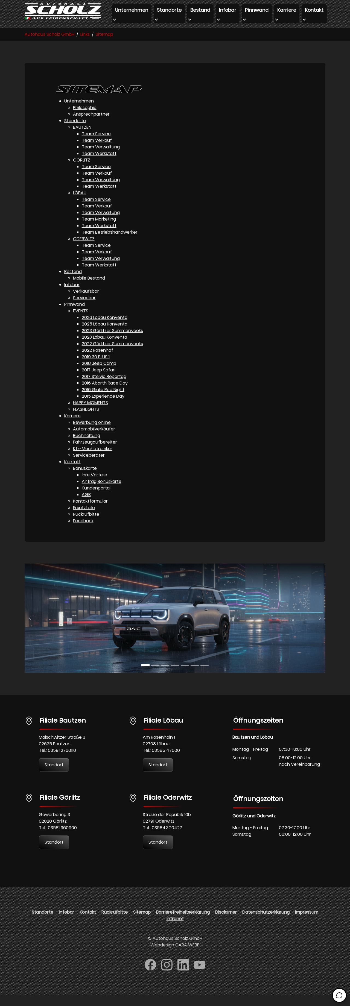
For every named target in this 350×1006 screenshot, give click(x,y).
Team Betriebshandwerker (110, 243)
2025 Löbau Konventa (104, 335)
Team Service (96, 145)
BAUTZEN (82, 138)
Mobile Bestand (89, 289)
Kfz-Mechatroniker (92, 459)
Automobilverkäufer (94, 440)
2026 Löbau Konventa (104, 328)
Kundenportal (96, 499)
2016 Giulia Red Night (103, 400)
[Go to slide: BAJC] (145, 676)
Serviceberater (89, 466)
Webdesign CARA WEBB (175, 956)
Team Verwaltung (101, 158)
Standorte (75, 131)
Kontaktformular (90, 512)
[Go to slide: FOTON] (195, 676)
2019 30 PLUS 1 (96, 368)
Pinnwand (74, 315)
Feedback (83, 532)
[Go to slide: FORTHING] (175, 676)
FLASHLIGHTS (86, 420)
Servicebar (84, 309)
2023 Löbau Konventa (104, 348)
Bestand (73, 282)
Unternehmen (79, 112)
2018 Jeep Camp (99, 374)
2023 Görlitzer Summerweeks (112, 341)
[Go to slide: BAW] (165, 676)
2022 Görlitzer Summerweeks (112, 354)
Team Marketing (99, 230)
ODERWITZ (84, 250)
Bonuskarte (85, 479)
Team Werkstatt (99, 164)
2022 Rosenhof (97, 361)
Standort (54, 776)
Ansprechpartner (91, 125)
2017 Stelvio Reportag (104, 387)
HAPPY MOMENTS (90, 413)
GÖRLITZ (81, 171)
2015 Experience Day (103, 407)
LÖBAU (79, 204)
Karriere (72, 427)
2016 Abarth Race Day (105, 394)
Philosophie (85, 118)
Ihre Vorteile (94, 486)
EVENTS (80, 322)
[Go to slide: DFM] (204, 676)
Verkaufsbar (86, 302)
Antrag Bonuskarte (101, 492)
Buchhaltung (86, 446)
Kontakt (72, 473)
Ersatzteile (84, 518)
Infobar (72, 295)
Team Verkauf (97, 151)
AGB (86, 505)
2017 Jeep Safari (98, 381)
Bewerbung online (92, 433)
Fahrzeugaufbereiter (95, 453)
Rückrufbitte (86, 525)
